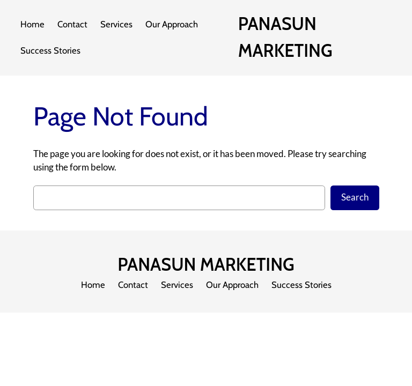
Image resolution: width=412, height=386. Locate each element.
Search (355, 197)
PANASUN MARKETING (206, 264)
